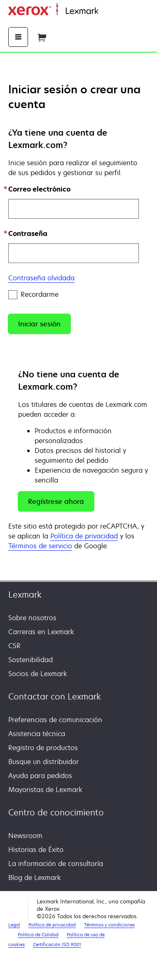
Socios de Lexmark (37, 673)
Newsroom (25, 835)
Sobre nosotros (32, 617)
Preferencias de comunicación (55, 719)
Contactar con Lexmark (54, 696)
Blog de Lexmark (34, 877)
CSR (14, 645)
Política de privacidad (84, 535)
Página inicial (117, 11)
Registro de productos (43, 747)
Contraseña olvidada (41, 277)
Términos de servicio (40, 545)
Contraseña (27, 233)
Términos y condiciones (109, 924)
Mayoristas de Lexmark (45, 789)
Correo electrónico (39, 189)
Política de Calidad (38, 934)
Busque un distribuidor (43, 761)
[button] (39, 324)
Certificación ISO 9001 (57, 944)
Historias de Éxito (35, 849)
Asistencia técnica (36, 733)
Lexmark (25, 594)
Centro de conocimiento (56, 812)
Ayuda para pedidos (40, 775)
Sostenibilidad (30, 659)
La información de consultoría (55, 863)
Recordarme (33, 294)
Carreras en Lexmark (41, 631)
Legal (14, 924)
